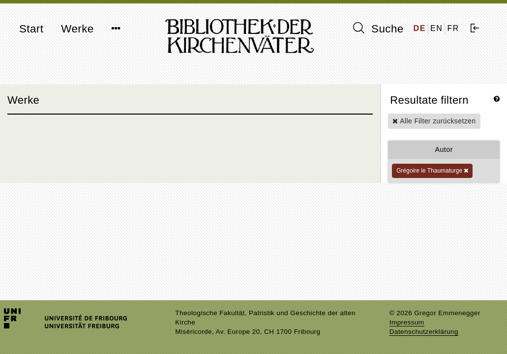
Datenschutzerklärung (423, 331)
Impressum (406, 322)
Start (31, 29)
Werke (77, 29)
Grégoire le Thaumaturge (432, 170)
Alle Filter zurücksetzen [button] (434, 121)
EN (436, 28)
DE (420, 28)
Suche (378, 28)
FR (453, 28)
